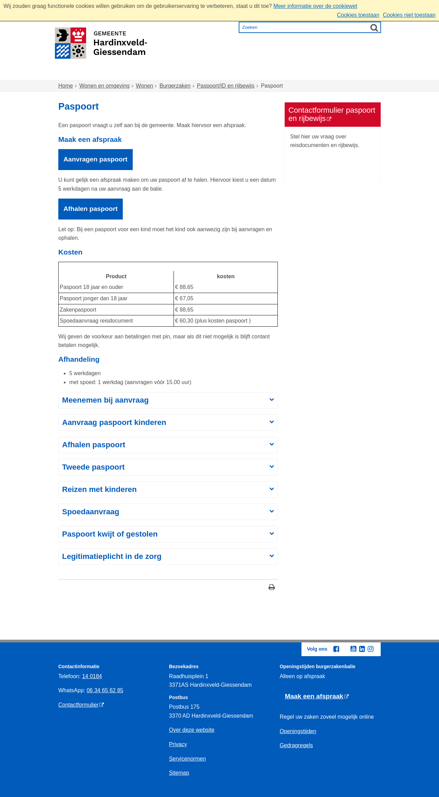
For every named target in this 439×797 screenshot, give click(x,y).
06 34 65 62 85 (105, 690)
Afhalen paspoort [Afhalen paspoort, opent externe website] (90, 208)
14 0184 (92, 676)
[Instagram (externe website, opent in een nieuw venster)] (370, 649)
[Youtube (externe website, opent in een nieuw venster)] (353, 649)
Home (73, 73)
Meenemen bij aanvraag (105, 400)
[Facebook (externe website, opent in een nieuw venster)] (336, 649)
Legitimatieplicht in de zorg (112, 556)
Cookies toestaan (358, 15)
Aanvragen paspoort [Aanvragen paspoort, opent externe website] (95, 159)
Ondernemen (302, 73)
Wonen (144, 86)
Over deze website (192, 730)
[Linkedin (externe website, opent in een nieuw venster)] (362, 649)
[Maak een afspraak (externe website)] (317, 696)
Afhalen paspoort (93, 444)
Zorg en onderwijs (200, 73)
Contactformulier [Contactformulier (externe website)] (78, 705)
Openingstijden (298, 731)
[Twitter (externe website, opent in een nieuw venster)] (344, 649)
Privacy (178, 744)
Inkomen (255, 73)
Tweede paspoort (93, 467)
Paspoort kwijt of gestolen (110, 534)
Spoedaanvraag (90, 511)
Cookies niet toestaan (409, 15)
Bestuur (347, 73)
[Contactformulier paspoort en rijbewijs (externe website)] (333, 114)
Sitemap (179, 773)
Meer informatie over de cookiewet (315, 6)
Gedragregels (296, 745)
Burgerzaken (175, 86)
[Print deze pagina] (272, 588)
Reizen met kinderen (99, 489)
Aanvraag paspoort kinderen (114, 422)
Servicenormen (187, 759)
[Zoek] (374, 27)
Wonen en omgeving (127, 73)
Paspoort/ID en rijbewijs (225, 86)
